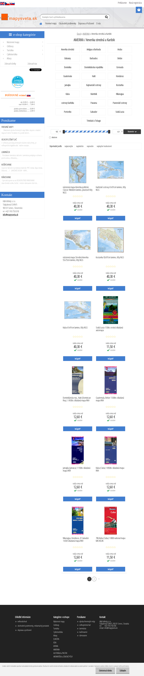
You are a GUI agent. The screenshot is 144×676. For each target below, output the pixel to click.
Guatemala (67, 76)
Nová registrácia (135, 2)
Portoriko (67, 111)
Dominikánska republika (93, 67)
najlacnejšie (69, 146)
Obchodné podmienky (67, 23)
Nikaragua (120, 94)
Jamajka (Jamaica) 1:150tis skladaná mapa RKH (76, 469)
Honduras (120, 76)
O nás (98, 23)
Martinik (94, 94)
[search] (107, 17)
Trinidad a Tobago (94, 120)
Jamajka (68, 85)
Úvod (79, 33)
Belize (119, 58)
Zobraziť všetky (10, 63)
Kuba (68, 94)
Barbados (94, 58)
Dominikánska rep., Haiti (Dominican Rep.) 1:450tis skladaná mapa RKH (77, 399)
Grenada (119, 67)
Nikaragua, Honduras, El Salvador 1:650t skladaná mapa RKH (76, 539)
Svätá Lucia (119, 111)
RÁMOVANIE (6, 177)
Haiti (93, 76)
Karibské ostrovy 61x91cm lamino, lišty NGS (111, 188)
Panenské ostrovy (120, 102)
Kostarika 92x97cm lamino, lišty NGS (110, 257)
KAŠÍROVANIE (6, 164)
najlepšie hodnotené (104, 146)
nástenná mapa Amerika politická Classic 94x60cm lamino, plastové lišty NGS (77, 189)
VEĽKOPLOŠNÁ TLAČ (9, 139)
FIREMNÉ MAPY (7, 127)
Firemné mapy (51, 23)
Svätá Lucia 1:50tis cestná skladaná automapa (109, 329)
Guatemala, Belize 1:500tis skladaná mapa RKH (110, 399)
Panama (94, 102)
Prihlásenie (122, 2)
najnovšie (90, 146)
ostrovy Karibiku (67, 102)
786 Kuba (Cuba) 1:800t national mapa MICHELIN (110, 539)
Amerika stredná (67, 49)
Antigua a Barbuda (94, 49)
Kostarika (119, 85)
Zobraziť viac (32, 63)
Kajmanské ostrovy (93, 85)
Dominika (67, 67)
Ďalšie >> (99, 579)
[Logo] (18, 17)
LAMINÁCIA (5, 152)
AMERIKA (86, 33)
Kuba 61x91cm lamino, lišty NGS (75, 327)
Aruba (119, 49)
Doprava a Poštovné (86, 23)
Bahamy (67, 58)
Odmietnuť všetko (105, 670)
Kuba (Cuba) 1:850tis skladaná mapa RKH (110, 469)
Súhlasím (123, 670)
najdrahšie (80, 146)
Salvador (93, 111)
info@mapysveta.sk (10, 214)
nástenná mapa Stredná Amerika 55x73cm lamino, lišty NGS (75, 259)
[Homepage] (39, 23)
